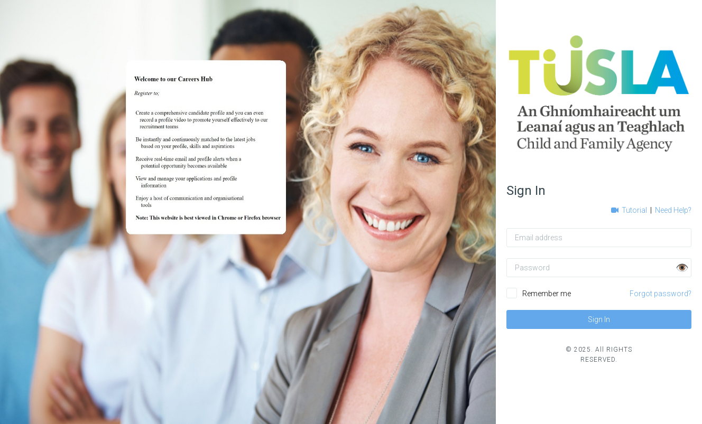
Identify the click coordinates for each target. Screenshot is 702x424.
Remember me (546, 293)
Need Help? (673, 210)
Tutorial (630, 210)
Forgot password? (660, 293)
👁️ (682, 267)
